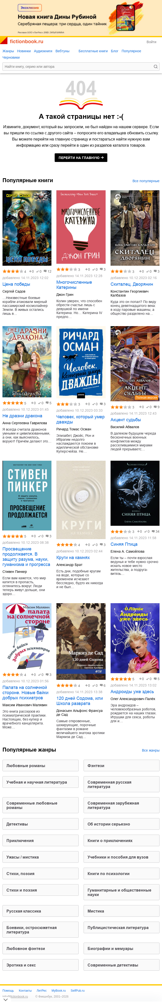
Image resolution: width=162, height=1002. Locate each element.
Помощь (8, 990)
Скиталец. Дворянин (132, 284)
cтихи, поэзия (20, 874)
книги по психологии (109, 874)
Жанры (8, 51)
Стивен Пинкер (14, 572)
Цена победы (16, 284)
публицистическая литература (118, 928)
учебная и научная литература (36, 782)
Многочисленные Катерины (74, 285)
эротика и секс (21, 965)
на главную (79, 158)
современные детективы (113, 965)
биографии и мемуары (110, 949)
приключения (20, 841)
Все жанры (151, 750)
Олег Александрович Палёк (133, 699)
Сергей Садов (13, 291)
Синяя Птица (124, 544)
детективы (17, 824)
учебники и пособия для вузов (118, 857)
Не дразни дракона (22, 415)
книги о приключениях (110, 841)
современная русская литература (109, 784)
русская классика (23, 911)
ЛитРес (41, 990)
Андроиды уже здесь (132, 691)
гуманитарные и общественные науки (119, 892)
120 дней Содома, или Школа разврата (79, 701)
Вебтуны (62, 51)
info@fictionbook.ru (15, 996)
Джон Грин (64, 295)
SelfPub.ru (78, 990)
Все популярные (146, 181)
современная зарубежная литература (113, 805)
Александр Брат (69, 565)
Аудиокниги (43, 51)
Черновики (11, 57)
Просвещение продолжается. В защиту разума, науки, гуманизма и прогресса (26, 556)
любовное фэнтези (25, 949)
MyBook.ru (58, 990)
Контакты (25, 990)
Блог (114, 51)
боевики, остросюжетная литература (31, 930)
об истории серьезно (109, 824)
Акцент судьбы (126, 419)
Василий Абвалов (125, 427)
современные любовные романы (31, 805)
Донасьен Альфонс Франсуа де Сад (79, 713)
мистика (96, 911)
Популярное (131, 51)
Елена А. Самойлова (127, 551)
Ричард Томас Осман (73, 429)
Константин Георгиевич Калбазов (129, 293)
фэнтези (96, 766)
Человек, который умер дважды (80, 419)
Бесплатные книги (93, 51)
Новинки (24, 51)
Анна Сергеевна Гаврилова (24, 423)
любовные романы (25, 766)
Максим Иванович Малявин (24, 705)
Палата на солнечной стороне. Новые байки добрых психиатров (25, 692)
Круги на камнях (73, 557)
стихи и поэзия (21, 890)
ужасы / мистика (22, 857)
